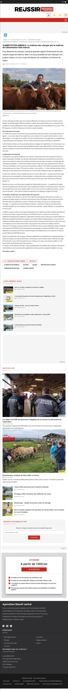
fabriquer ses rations (11, 268)
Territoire (7, 646)
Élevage (6, 640)
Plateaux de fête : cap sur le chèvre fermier (27, 305)
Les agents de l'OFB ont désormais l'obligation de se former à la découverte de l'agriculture (32, 421)
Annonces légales (49, 15)
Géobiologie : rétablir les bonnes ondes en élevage (32, 503)
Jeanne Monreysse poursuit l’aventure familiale (28, 325)
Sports (38, 643)
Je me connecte (65, 15)
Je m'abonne (54, 15)
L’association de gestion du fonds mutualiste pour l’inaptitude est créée (35, 296)
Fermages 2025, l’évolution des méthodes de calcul (32, 494)
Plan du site (7, 684)
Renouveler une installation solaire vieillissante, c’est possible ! (32, 314)
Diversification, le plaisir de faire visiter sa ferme (21, 475)
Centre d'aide (19, 684)
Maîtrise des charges (48, 265)
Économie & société (10, 643)
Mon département (10, 637)
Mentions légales (33, 684)
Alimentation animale (11, 265)
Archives (32, 261)
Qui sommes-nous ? (29, 681)
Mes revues (60, 15)
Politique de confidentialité (52, 684)
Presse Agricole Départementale (50, 681)
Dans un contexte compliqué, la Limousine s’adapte (29, 287)
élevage (26, 265)
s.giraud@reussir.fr (9, 656)
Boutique (6, 681)
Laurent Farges (28, 268)
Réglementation (41, 640)
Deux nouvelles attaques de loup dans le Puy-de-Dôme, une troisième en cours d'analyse (39, 511)
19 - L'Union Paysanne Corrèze (14, 261)
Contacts (16, 681)
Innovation (39, 637)
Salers (34, 265)
